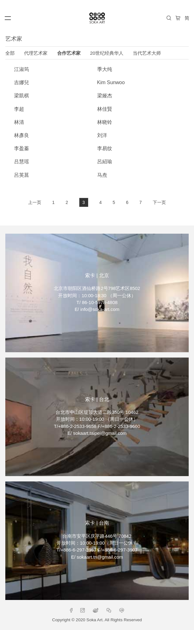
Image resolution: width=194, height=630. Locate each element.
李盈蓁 (21, 148)
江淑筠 (21, 69)
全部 (10, 53)
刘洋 (102, 135)
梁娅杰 (104, 95)
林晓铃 (104, 122)
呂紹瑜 (104, 161)
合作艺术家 (69, 53)
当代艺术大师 (147, 53)
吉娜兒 (21, 82)
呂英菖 (21, 175)
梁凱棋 (21, 95)
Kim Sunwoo (111, 82)
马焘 (102, 175)
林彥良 (21, 135)
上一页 (34, 202)
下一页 (159, 202)
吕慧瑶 (21, 161)
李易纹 (104, 148)
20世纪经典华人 (106, 53)
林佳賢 (104, 109)
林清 (19, 122)
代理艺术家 (35, 53)
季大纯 (104, 69)
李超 (19, 109)
